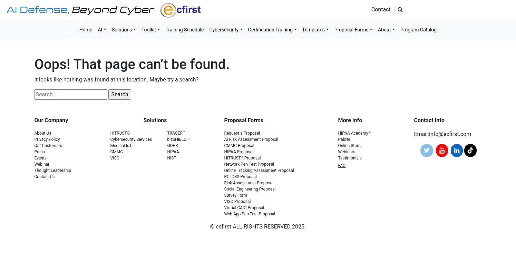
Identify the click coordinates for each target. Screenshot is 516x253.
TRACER (176, 133)
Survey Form (235, 195)
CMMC (116, 151)
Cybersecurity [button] (223, 29)
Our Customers (48, 145)
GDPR (172, 145)
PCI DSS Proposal (240, 176)
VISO (114, 158)
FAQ (342, 165)
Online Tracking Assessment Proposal (259, 170)
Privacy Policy (47, 139)
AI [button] (100, 29)
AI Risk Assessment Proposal (251, 139)
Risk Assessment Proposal (249, 183)
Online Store (349, 145)
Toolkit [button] (149, 29)
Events (41, 158)
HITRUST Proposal (242, 158)
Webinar (42, 164)
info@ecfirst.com (450, 134)
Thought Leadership (53, 170)
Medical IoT (121, 145)
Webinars (347, 151)
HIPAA (173, 151)
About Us (43, 133)
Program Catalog (418, 29)
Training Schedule (185, 29)
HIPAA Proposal (239, 151)
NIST (171, 158)
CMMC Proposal (239, 145)
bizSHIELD (179, 139)
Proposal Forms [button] (351, 29)
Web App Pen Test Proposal (249, 214)
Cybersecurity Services (131, 139)
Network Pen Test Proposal (249, 164)
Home (86, 29)
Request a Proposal (242, 133)
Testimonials (350, 158)
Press (40, 151)
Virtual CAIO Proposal (244, 207)
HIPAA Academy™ (354, 133)
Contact (381, 9)
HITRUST (120, 133)
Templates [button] (313, 29)
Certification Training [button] (270, 29)
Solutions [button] (122, 29)
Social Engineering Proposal (250, 189)
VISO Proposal (237, 201)
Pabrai (344, 139)
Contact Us (45, 176)
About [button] (384, 29)
